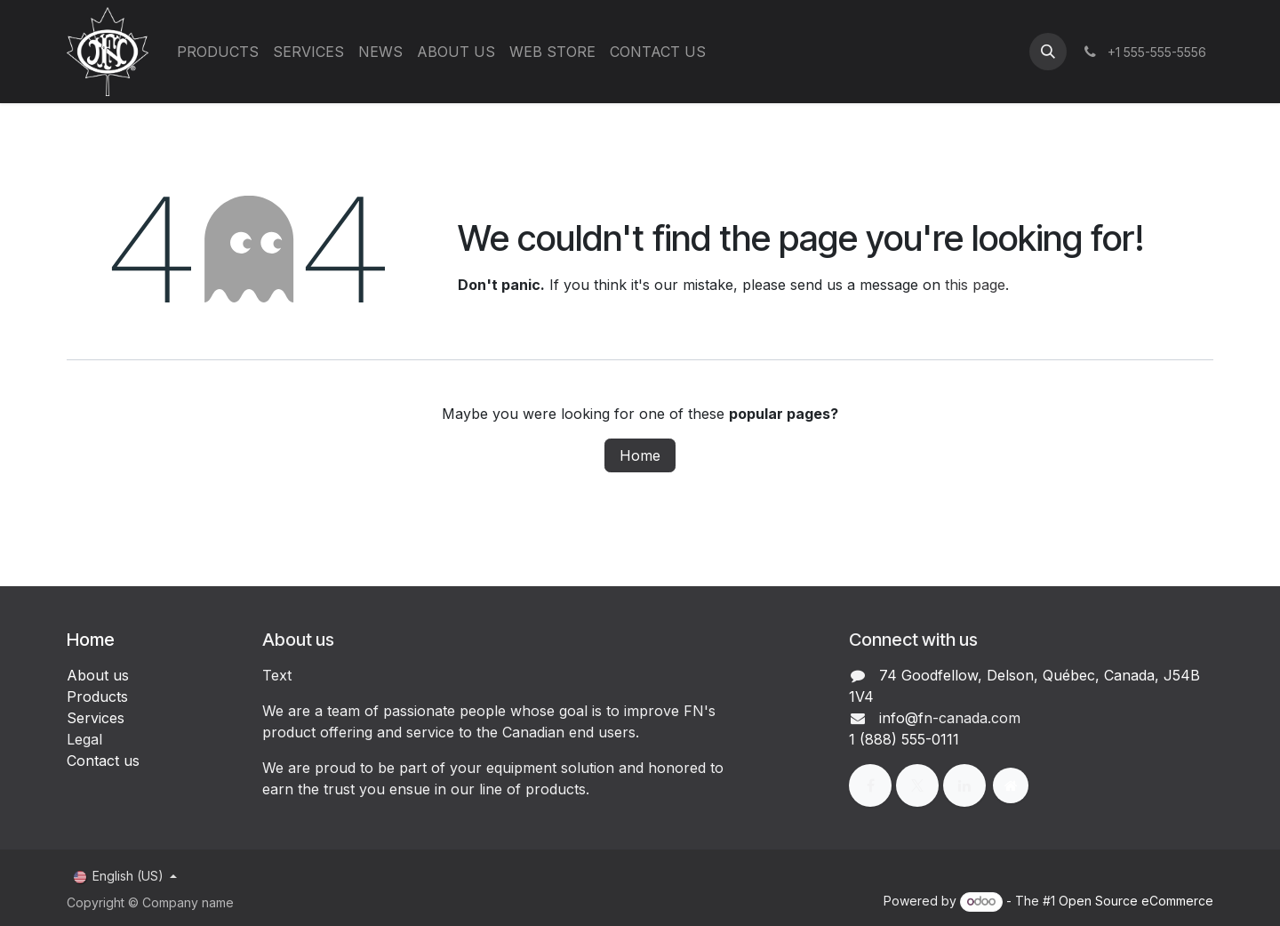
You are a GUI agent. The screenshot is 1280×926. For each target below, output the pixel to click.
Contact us (103, 760)
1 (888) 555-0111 (904, 739)
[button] (1048, 51)
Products (97, 696)
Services (95, 718)
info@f (901, 718)
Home (640, 455)
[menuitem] (218, 51)
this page (975, 285)
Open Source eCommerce (1136, 900)
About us (98, 675)
